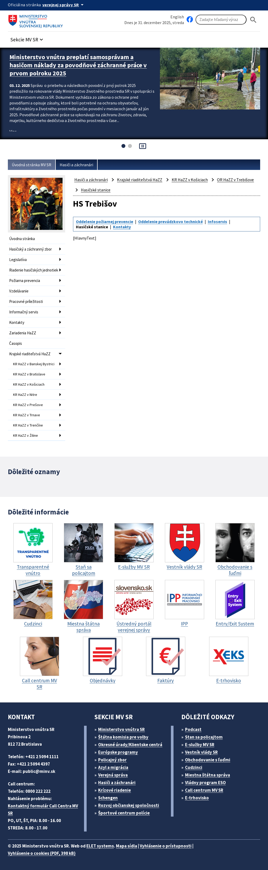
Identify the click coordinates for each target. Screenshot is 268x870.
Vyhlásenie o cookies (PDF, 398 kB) (42, 853)
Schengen (108, 798)
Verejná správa (113, 775)
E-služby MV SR (199, 744)
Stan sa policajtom (204, 737)
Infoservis (217, 221)
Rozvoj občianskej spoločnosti (128, 805)
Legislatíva (18, 259)
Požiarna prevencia (24, 280)
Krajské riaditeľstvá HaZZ (30, 353)
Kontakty (16, 322)
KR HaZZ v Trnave (26, 415)
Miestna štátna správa (207, 775)
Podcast (193, 729)
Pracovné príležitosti (26, 301)
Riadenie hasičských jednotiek (33, 270)
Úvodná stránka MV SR (31, 164)
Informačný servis (23, 311)
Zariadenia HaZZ (22, 332)
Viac (12, 131)
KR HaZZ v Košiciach (28, 384)
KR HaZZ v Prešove (28, 404)
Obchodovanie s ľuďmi (207, 760)
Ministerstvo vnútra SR (121, 729)
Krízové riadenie (114, 790)
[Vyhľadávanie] (221, 20)
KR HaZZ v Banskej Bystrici (33, 364)
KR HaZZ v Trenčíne (28, 425)
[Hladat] (253, 20)
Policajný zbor (112, 760)
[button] (27, 38)
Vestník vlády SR (201, 752)
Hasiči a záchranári (76, 164)
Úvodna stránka (22, 238)
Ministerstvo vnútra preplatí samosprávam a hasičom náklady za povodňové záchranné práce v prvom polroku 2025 (78, 65)
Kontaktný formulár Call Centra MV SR (43, 809)
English (177, 16)
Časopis (15, 343)
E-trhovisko (197, 798)
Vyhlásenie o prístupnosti (166, 846)
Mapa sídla (126, 846)
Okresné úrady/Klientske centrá (130, 744)
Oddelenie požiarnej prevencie (104, 221)
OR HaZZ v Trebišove (235, 179)
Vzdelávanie (19, 291)
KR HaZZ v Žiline (25, 435)
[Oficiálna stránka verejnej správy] (63, 5)
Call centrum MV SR (204, 790)
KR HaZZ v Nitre (25, 394)
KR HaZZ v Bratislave (29, 374)
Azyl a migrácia (113, 767)
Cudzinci (193, 767)
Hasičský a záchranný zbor (30, 249)
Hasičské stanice (95, 189)
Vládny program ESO (205, 782)
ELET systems (100, 846)
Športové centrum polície (124, 813)
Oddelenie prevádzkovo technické (170, 221)
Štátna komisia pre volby (123, 737)
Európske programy (118, 752)
